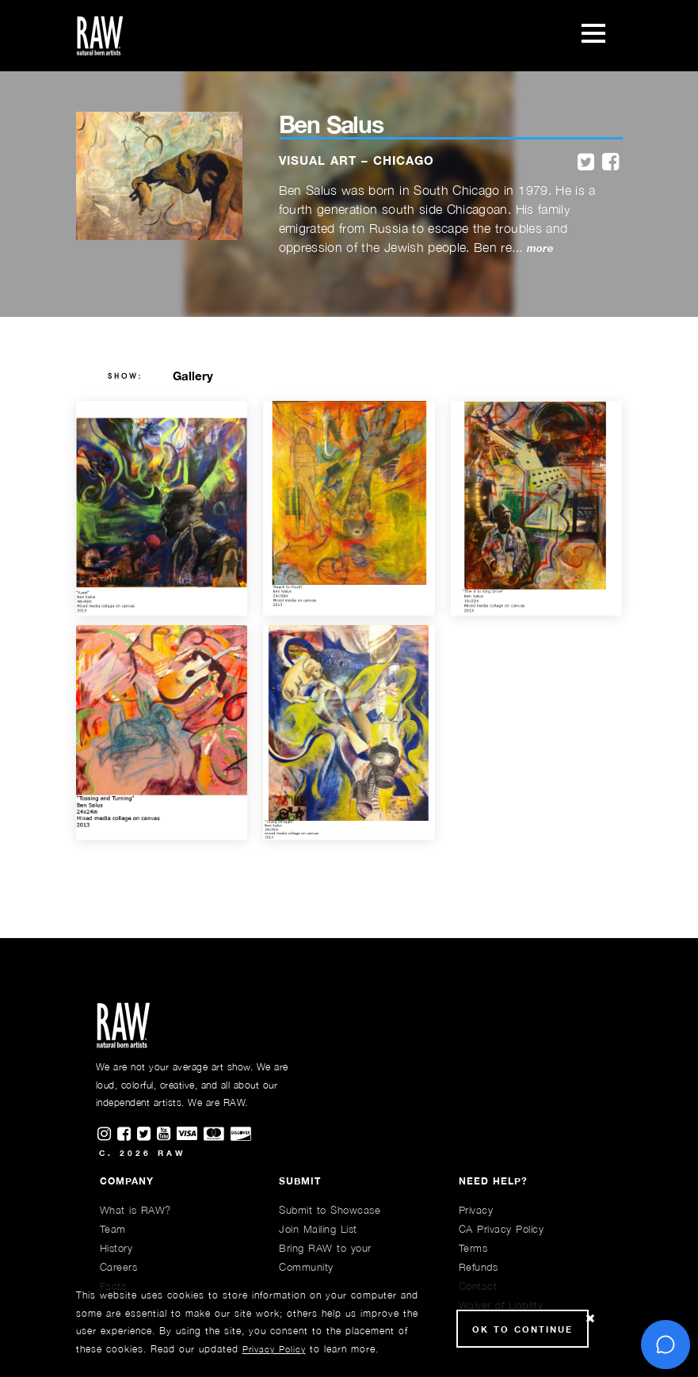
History (116, 1248)
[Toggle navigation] (593, 36)
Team (113, 1229)
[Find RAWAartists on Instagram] (107, 1134)
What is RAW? (135, 1209)
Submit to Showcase (329, 1209)
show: (125, 376)
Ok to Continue (522, 1329)
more (540, 248)
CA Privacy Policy (501, 1229)
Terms (473, 1248)
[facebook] (610, 163)
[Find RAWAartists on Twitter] (147, 1134)
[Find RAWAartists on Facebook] (127, 1134)
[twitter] (586, 163)
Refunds (478, 1267)
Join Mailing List (318, 1229)
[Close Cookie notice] (590, 1319)
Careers (119, 1267)
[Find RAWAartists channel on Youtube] (167, 1134)
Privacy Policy (274, 1349)
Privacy (476, 1209)
